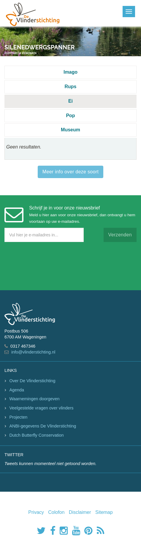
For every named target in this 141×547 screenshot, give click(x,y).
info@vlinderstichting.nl (33, 352)
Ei (70, 101)
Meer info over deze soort (70, 171)
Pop (70, 115)
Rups (71, 86)
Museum (70, 129)
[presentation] (49, 264)
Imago (70, 72)
